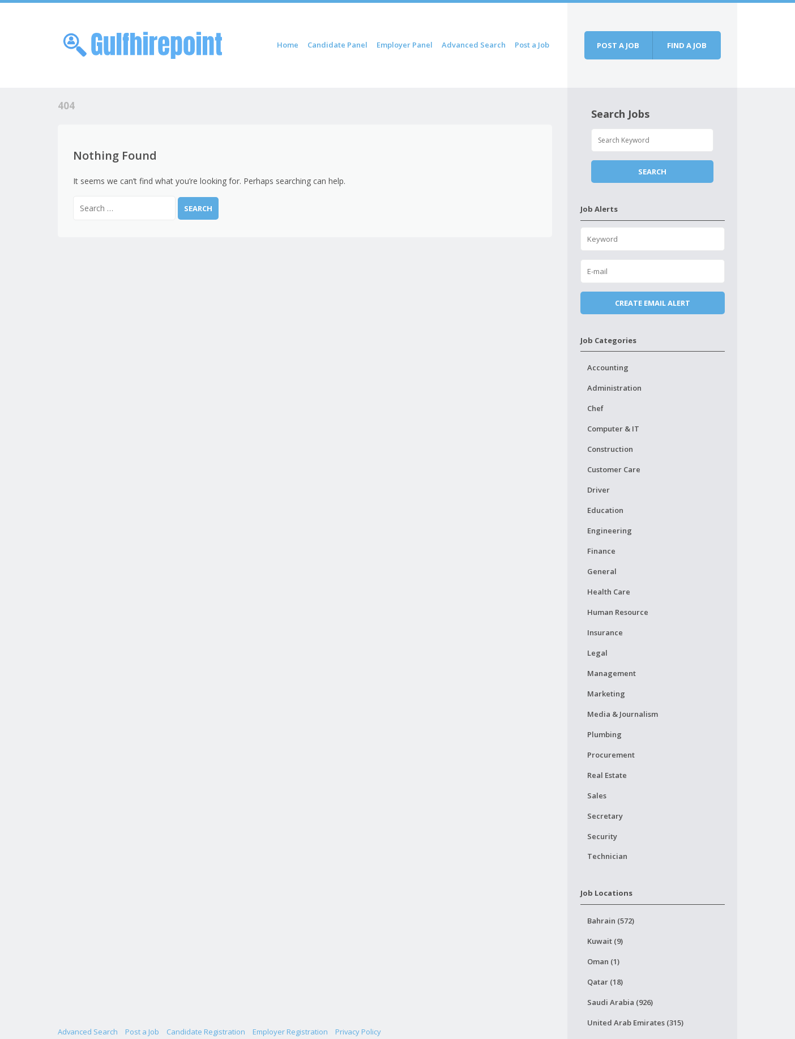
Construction (610, 449)
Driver (598, 490)
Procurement (611, 755)
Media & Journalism (622, 714)
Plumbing (604, 734)
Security (602, 836)
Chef (595, 408)
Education (605, 510)
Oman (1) (603, 961)
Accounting (608, 367)
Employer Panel (405, 45)
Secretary (605, 816)
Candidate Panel (337, 45)
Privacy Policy (358, 1032)
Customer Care (613, 469)
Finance (601, 551)
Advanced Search (474, 45)
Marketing (606, 694)
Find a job (687, 45)
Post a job (618, 45)
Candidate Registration (205, 1032)
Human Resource (617, 612)
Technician (607, 856)
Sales (596, 795)
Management (611, 673)
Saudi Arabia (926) (620, 1002)
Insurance (605, 632)
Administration (614, 388)
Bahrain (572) (610, 921)
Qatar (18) (605, 982)
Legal (597, 653)
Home (287, 45)
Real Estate (607, 775)
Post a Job (532, 45)
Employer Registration (290, 1032)
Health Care (608, 592)
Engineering (609, 530)
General (602, 571)
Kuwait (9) (605, 941)
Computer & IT (613, 429)
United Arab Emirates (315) (635, 1022)
